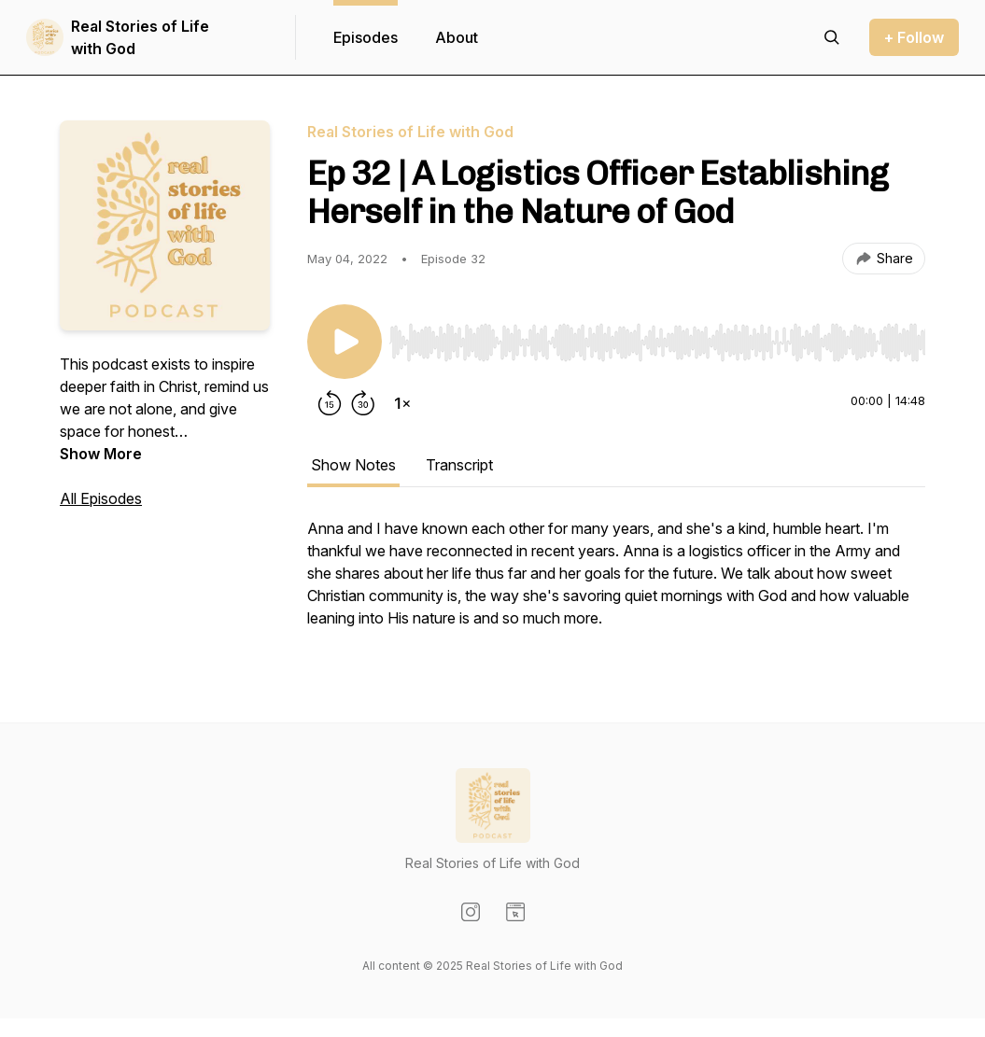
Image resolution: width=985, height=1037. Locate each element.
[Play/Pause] (344, 341)
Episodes (365, 37)
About (456, 37)
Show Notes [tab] (353, 464)
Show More (101, 453)
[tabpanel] (616, 582)
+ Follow (914, 37)
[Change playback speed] (402, 403)
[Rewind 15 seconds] (330, 403)
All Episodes (101, 498)
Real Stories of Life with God (140, 37)
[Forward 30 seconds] (363, 403)
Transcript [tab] (459, 464)
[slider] (657, 342)
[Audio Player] (657, 337)
